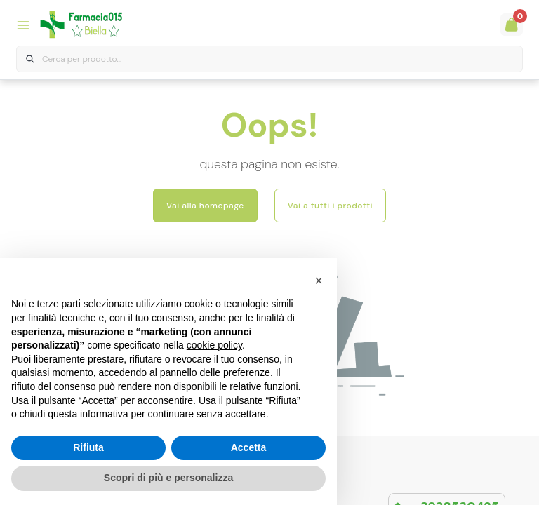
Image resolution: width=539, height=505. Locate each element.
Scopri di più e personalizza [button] (168, 477)
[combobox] (269, 59)
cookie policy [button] (214, 345)
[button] (318, 280)
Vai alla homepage (205, 205)
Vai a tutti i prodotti (330, 205)
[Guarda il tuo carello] (511, 24)
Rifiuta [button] (88, 447)
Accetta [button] (249, 447)
